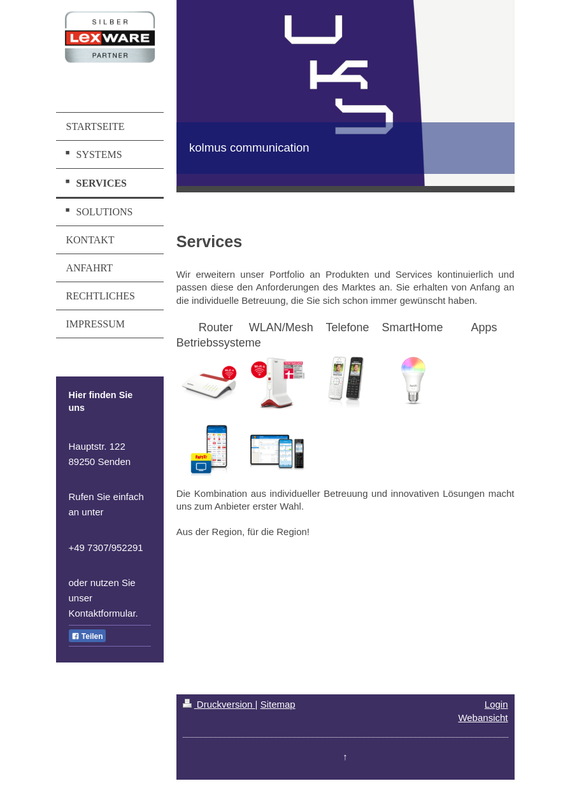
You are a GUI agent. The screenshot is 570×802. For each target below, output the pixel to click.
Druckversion (219, 704)
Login (496, 704)
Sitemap (278, 704)
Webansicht (483, 717)
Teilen (87, 636)
